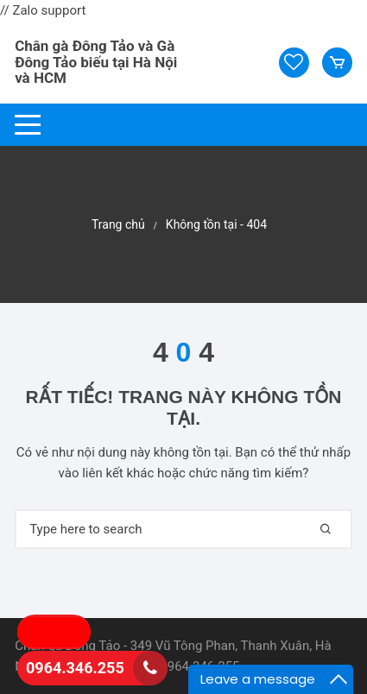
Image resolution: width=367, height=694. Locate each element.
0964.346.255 (75, 668)
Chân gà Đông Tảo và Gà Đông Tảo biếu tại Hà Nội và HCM (96, 61)
